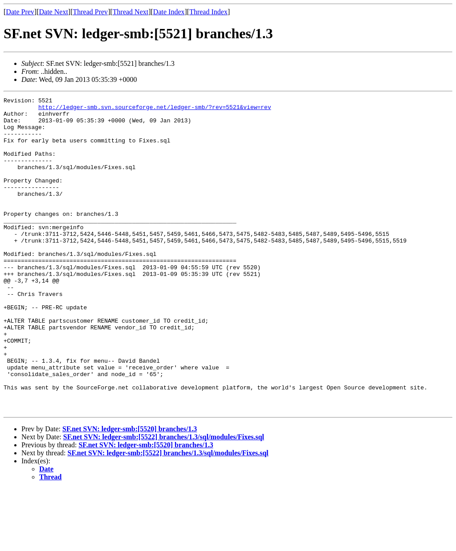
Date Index (169, 12)
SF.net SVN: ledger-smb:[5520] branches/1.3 (129, 491)
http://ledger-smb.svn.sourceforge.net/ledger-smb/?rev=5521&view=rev (154, 109)
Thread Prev (90, 12)
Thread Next (130, 12)
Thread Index (208, 12)
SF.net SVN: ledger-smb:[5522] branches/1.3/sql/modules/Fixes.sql (163, 499)
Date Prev (20, 12)
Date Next (53, 12)
